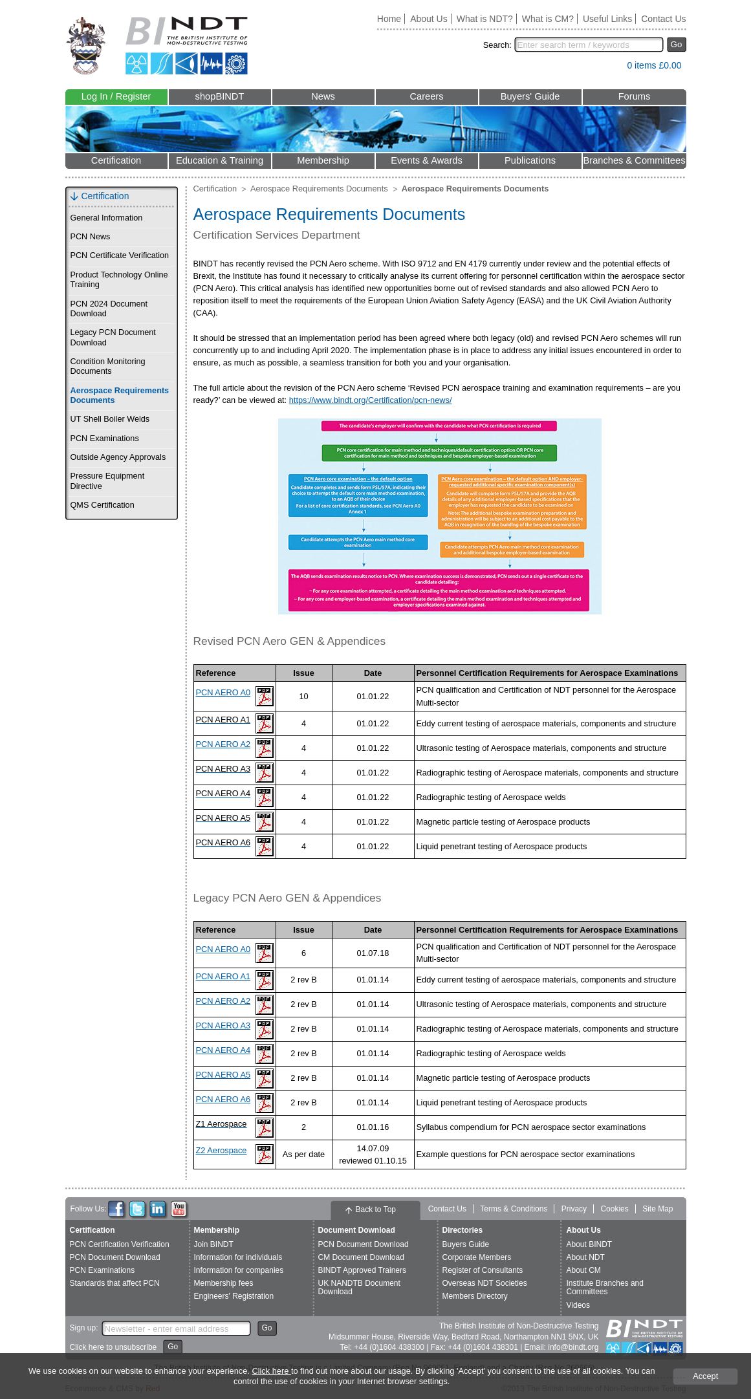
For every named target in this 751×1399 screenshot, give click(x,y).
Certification (116, 160)
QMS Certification (103, 505)
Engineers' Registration (234, 1296)
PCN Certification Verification (119, 1244)
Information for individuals (238, 1257)
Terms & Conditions (513, 1208)
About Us (429, 19)
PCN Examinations (105, 438)
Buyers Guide (466, 1244)
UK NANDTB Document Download (359, 1287)
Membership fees (224, 1283)
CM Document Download (361, 1257)
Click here (271, 1371)
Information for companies (239, 1270)
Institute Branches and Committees (605, 1287)
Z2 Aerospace (221, 1150)
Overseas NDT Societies (484, 1283)
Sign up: (84, 1327)
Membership (323, 160)
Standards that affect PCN (115, 1283)
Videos (578, 1305)
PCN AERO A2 (223, 744)
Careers (426, 96)
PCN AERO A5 (223, 1074)
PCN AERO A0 (223, 692)
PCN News (91, 236)
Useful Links (607, 19)
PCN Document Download (115, 1257)
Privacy (574, 1208)
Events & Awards (427, 160)
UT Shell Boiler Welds (110, 419)
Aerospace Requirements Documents (120, 395)
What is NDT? (485, 19)
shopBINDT (220, 96)
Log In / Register (116, 96)
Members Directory (475, 1296)
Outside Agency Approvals (118, 457)
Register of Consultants (482, 1270)
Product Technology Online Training (119, 279)
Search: (497, 45)
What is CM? (548, 19)
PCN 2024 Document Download (109, 308)
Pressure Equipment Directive (108, 481)
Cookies (614, 1208)
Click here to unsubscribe (113, 1347)
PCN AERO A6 (223, 1099)
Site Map (657, 1208)
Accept (705, 1376)
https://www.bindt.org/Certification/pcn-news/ (370, 400)
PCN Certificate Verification (120, 255)
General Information (107, 217)
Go (676, 44)
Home (389, 19)
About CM (584, 1270)
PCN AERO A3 (223, 1025)
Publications (530, 160)
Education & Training (219, 160)
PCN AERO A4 (223, 1050)
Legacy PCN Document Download (113, 337)
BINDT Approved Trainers (362, 1270)
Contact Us (663, 19)
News (323, 96)
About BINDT (590, 1244)
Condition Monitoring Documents (108, 366)
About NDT (586, 1257)
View (611, 68)
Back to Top (376, 1209)
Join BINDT (214, 1244)
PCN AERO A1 (223, 976)
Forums (634, 96)
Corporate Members (477, 1257)
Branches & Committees (634, 160)
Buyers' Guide (530, 96)
